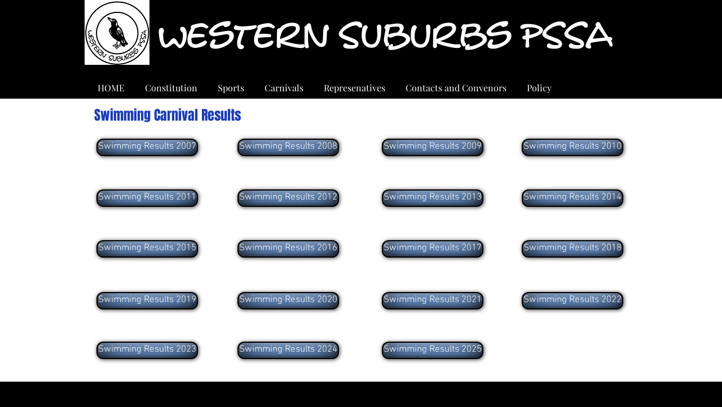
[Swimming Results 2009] (432, 147)
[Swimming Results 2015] (147, 249)
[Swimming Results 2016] (288, 249)
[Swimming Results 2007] (147, 147)
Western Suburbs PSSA (384, 36)
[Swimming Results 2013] (432, 198)
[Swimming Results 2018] (572, 249)
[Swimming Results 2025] (432, 350)
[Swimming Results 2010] (572, 147)
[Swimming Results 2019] (147, 300)
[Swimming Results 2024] (288, 350)
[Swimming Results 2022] (572, 300)
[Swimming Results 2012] (288, 198)
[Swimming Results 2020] (288, 300)
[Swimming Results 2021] (432, 300)
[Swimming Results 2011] (147, 198)
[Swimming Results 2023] (147, 350)
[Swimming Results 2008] (288, 147)
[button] (284, 82)
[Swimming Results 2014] (572, 198)
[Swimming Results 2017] (432, 249)
